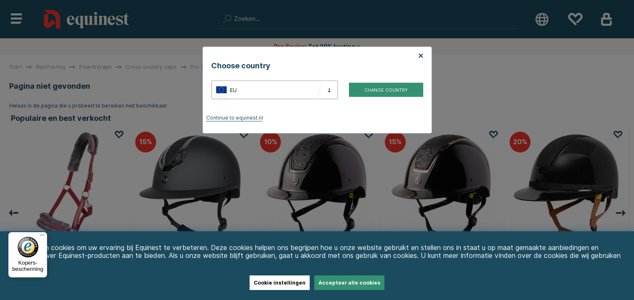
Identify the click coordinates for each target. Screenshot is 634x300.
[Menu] (42, 237)
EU (233, 90)
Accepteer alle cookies (349, 283)
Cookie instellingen (280, 283)
